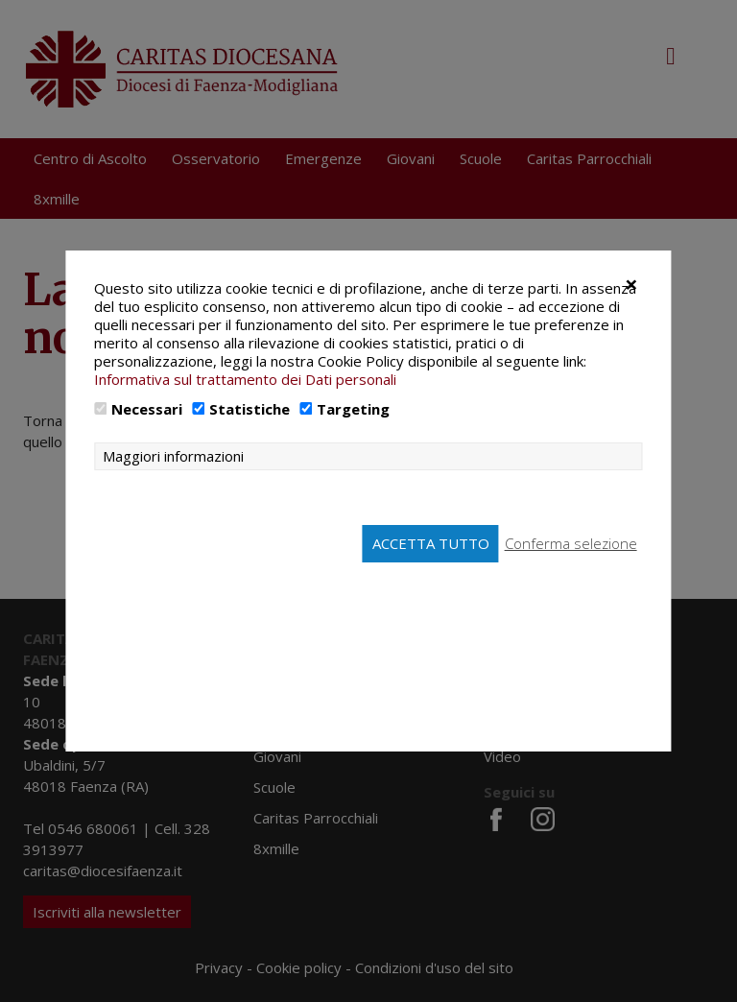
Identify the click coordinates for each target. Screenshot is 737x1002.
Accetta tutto (430, 543)
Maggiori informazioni (173, 456)
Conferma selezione (571, 543)
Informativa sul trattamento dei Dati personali (245, 379)
